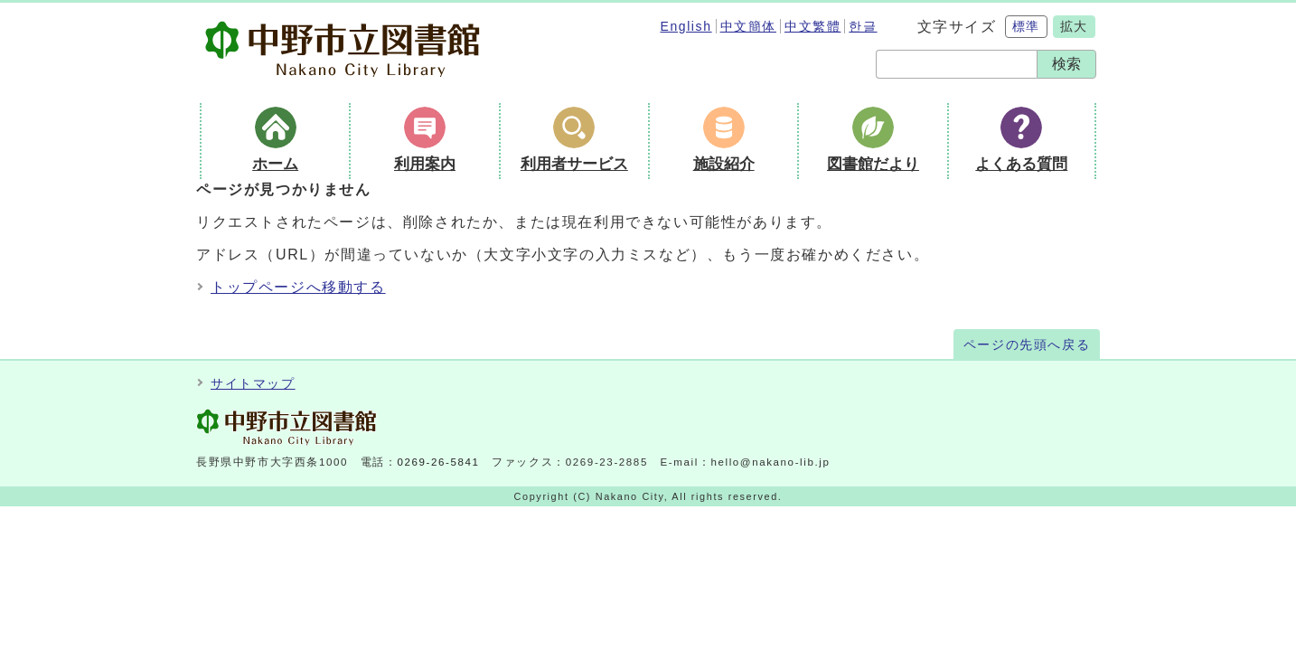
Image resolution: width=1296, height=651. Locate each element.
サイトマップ (253, 384)
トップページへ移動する (298, 287)
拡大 (1074, 26)
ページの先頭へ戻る (1026, 345)
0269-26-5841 (439, 462)
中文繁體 (812, 26)
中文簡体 (748, 26)
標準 (1026, 26)
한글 (863, 26)
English (685, 26)
